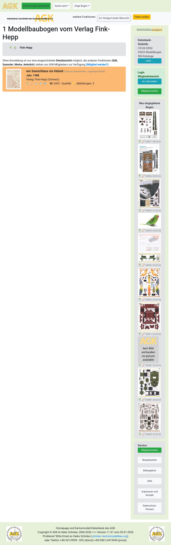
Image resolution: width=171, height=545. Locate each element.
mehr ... (150, 60)
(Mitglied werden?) (97, 64)
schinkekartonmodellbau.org (109, 536)
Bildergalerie (149, 470)
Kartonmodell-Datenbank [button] (36, 6)
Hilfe (149, 481)
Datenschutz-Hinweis (149, 507)
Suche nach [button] (61, 6)
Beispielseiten (149, 460)
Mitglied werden (149, 91)
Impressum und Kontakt (149, 493)
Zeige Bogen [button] (81, 6)
